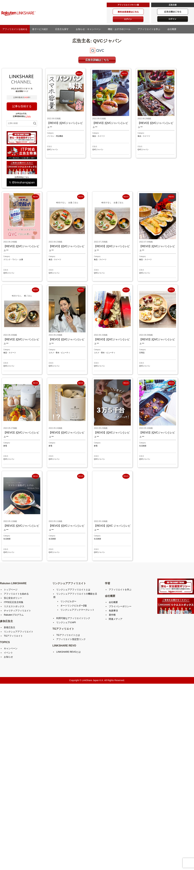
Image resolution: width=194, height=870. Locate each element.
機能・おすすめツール (120, 29)
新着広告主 (9, 627)
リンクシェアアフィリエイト (18, 631)
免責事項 (113, 610)
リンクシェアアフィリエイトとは (73, 589)
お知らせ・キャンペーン (89, 29)
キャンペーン (10, 648)
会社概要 (173, 29)
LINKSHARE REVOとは (68, 652)
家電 (5, 446)
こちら (28, 116)
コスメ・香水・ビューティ (59, 353)
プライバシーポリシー (120, 606)
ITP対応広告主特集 (13, 602)
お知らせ (8, 657)
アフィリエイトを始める (14, 29)
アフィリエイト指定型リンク (71, 639)
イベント (8, 652)
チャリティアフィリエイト (17, 610)
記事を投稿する (22, 106)
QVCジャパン (52, 149)
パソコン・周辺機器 (55, 136)
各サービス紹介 (41, 29)
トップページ (10, 589)
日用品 (142, 353)
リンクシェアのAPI (66, 622)
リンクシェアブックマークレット (77, 609)
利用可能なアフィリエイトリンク (73, 618)
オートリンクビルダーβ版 (73, 605)
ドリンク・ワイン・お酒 (13, 259)
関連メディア (115, 619)
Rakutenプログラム (14, 614)
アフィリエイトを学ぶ (150, 29)
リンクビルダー (68, 601)
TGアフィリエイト (13, 636)
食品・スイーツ (98, 136)
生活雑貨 (142, 446)
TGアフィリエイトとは (68, 635)
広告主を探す (63, 29)
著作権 (112, 614)
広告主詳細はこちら (97, 60)
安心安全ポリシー (13, 598)
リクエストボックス (14, 606)
